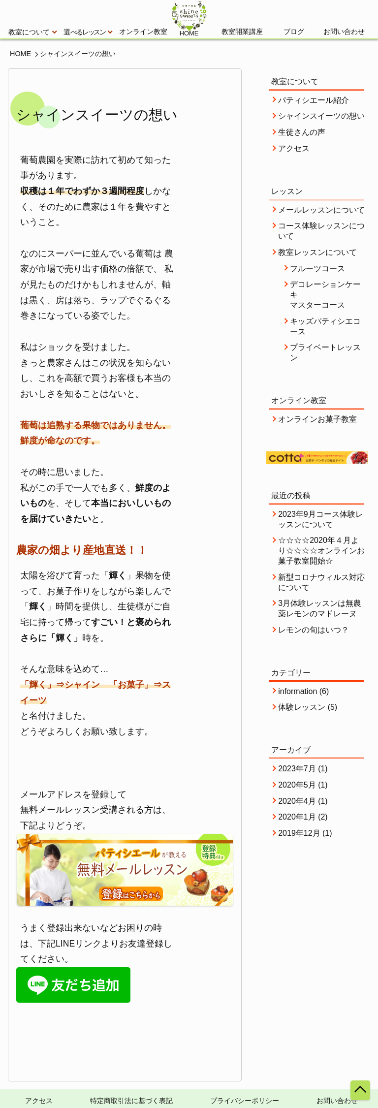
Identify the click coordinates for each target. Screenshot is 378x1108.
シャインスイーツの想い (321, 116)
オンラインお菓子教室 (317, 419)
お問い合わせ (344, 31)
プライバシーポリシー (244, 1101)
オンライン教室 (143, 31)
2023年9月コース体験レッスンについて (320, 519)
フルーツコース (317, 268)
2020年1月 (297, 817)
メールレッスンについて (321, 210)
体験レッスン (301, 707)
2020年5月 (297, 785)
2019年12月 (299, 833)
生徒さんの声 (301, 132)
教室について (32, 32)
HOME (20, 54)
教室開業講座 (242, 31)
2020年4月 (297, 801)
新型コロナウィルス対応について (321, 582)
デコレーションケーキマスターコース (325, 294)
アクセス (294, 148)
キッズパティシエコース (325, 326)
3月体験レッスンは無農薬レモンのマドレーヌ (319, 608)
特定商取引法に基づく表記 (131, 1101)
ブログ (294, 31)
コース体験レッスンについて (321, 231)
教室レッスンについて (317, 252)
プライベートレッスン (325, 352)
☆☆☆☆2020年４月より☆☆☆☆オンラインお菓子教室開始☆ (321, 550)
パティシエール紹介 (313, 100)
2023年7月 (297, 768)
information (297, 691)
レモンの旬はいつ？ (313, 630)
